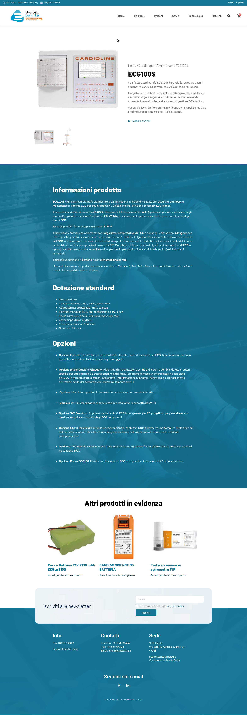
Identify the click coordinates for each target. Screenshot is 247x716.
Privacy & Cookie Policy (66, 649)
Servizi (175, 15)
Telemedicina (196, 15)
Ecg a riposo (165, 65)
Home (121, 15)
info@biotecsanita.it (120, 650)
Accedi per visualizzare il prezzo (65, 575)
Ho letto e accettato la (161, 605)
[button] (228, 15)
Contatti (216, 15)
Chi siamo (139, 15)
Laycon (139, 700)
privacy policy (175, 605)
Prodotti (158, 15)
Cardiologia (146, 65)
